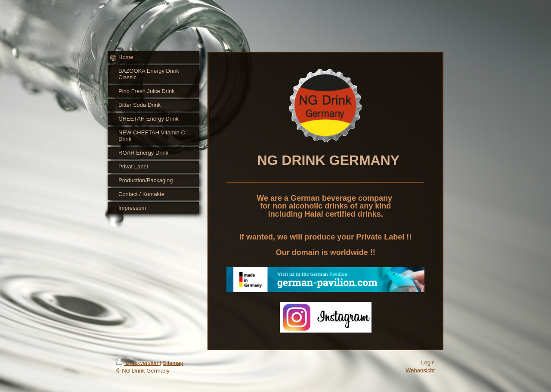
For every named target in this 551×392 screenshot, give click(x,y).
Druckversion (138, 363)
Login (428, 362)
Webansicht (420, 370)
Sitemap (173, 363)
